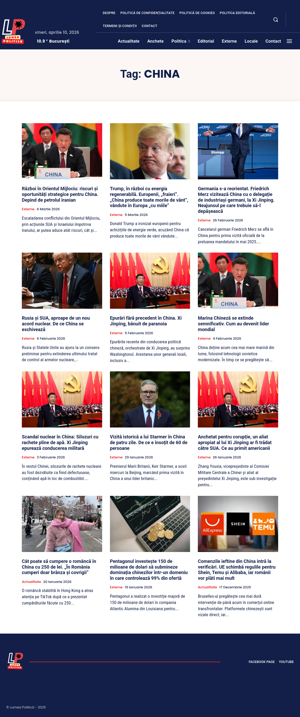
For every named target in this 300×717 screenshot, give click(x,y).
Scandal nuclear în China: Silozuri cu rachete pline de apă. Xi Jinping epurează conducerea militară (60, 442)
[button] (275, 19)
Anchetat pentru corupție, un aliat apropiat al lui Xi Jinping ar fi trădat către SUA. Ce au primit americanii (235, 442)
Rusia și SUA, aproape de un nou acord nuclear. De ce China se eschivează (56, 323)
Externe (28, 209)
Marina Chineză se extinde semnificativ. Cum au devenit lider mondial (233, 323)
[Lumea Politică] (15, 660)
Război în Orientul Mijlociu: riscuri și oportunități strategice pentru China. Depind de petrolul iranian (60, 194)
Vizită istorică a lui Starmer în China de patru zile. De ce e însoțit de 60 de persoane (148, 442)
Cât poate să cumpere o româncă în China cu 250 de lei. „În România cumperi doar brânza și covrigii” (59, 566)
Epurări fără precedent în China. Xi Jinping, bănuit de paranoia (146, 320)
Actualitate (31, 582)
